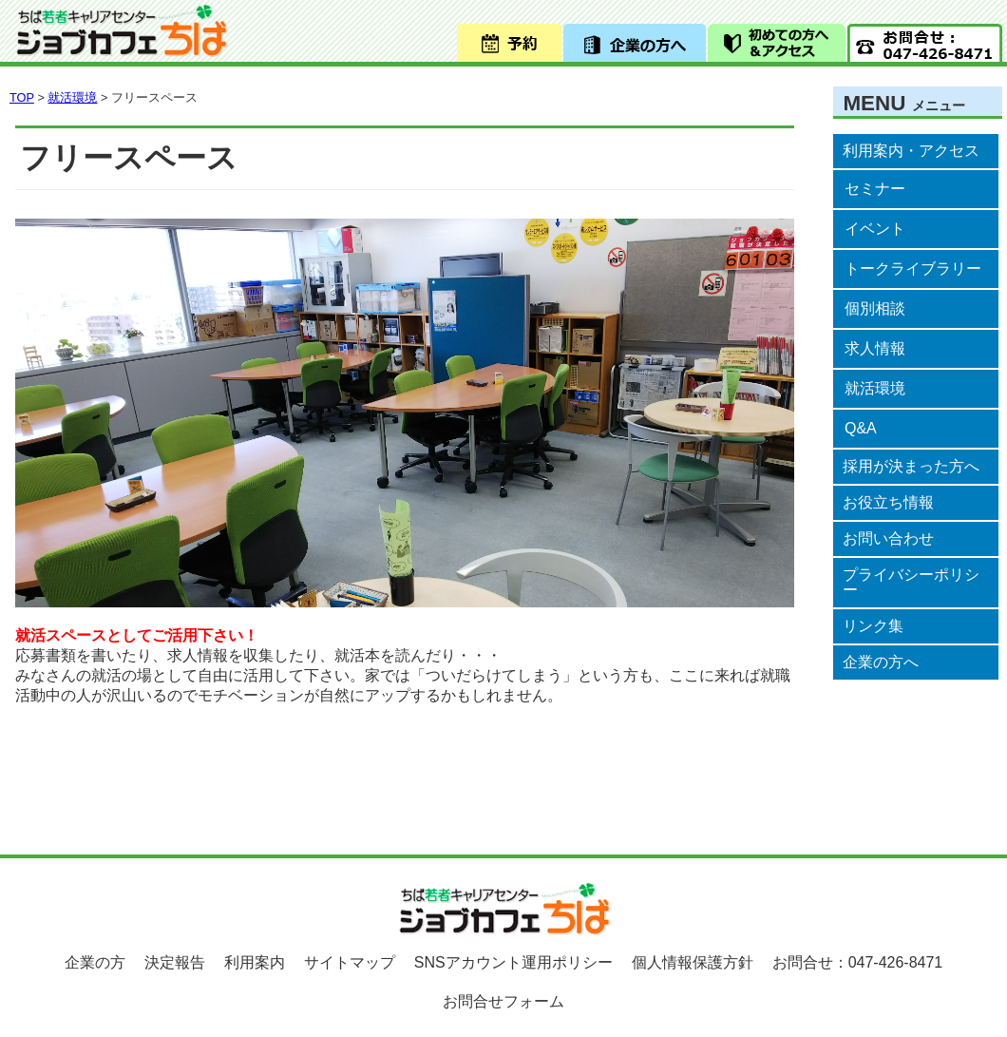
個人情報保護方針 (692, 962)
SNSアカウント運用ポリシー (513, 962)
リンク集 (873, 626)
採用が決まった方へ (911, 466)
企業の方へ (881, 662)
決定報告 (174, 962)
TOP (22, 97)
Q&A (861, 428)
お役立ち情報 (888, 502)
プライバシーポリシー (911, 582)
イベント (875, 229)
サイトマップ (349, 962)
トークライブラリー (913, 268)
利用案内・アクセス (911, 151)
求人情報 (875, 348)
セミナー (875, 189)
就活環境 (875, 388)
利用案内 (254, 962)
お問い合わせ (888, 538)
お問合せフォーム (503, 1001)
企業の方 (95, 962)
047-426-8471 (895, 962)
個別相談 (875, 308)
